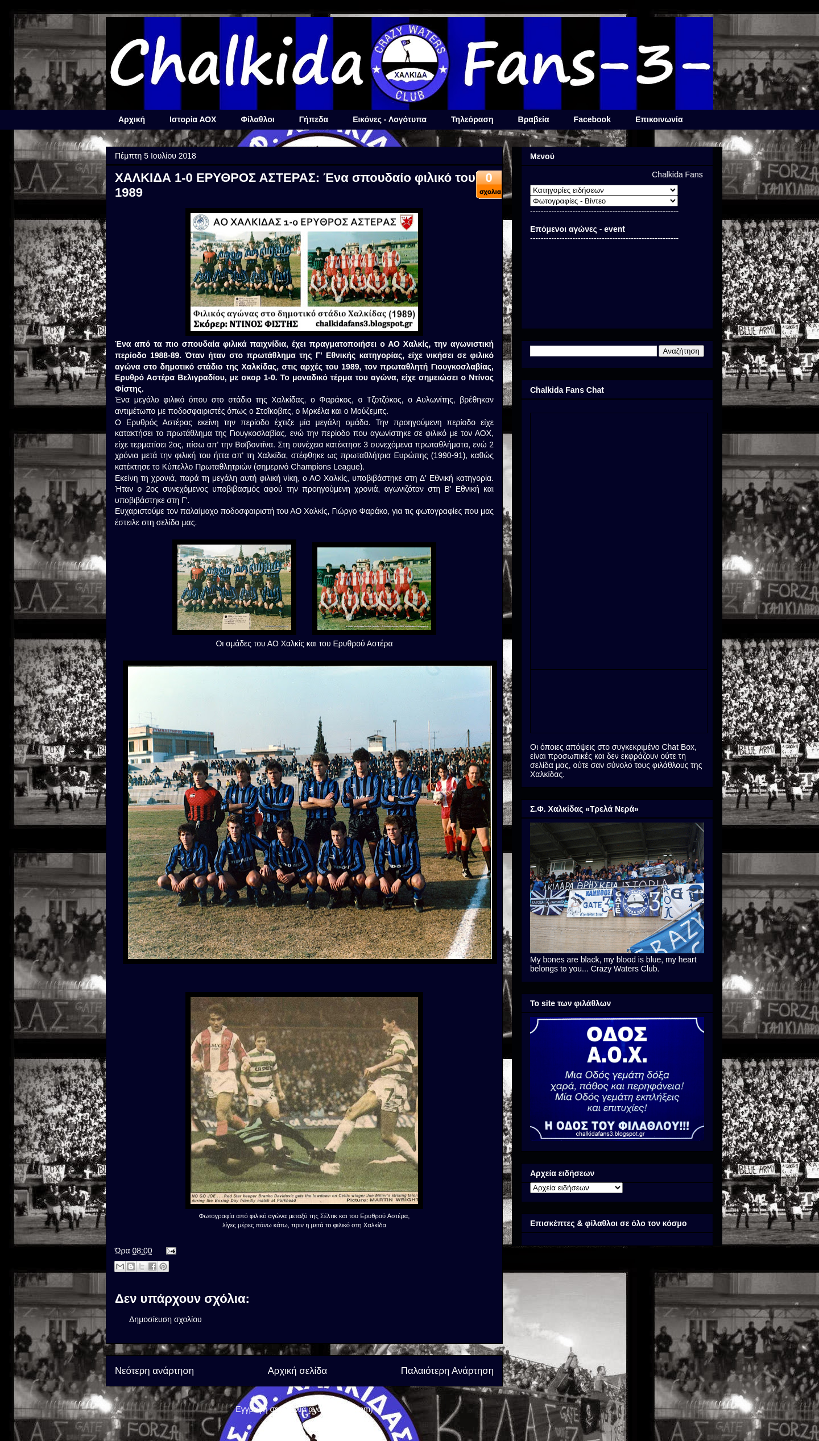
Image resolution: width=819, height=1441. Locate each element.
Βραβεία (533, 119)
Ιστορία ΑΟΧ (192, 119)
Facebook (592, 119)
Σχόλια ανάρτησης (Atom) (328, 1409)
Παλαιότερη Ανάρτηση (447, 1370)
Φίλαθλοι (257, 119)
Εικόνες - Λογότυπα (390, 119)
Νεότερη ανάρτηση (154, 1370)
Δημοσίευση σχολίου (165, 1319)
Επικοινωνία (659, 119)
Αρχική (131, 119)
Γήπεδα (313, 119)
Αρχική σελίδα (298, 1370)
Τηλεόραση (472, 119)
